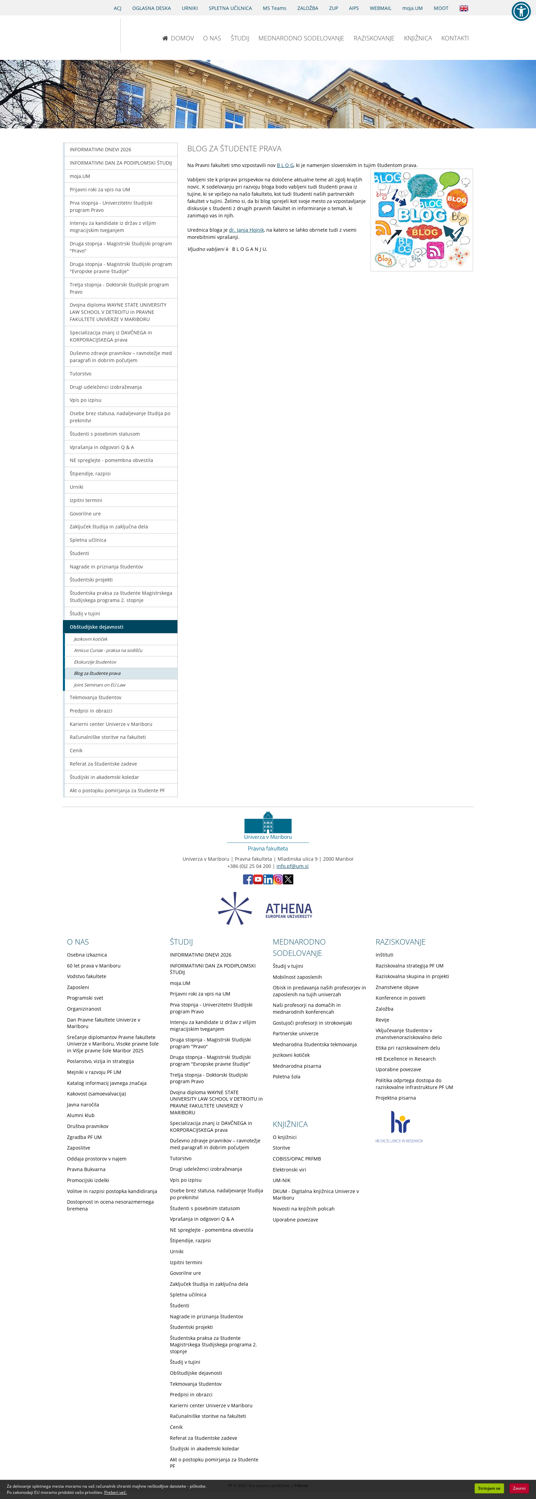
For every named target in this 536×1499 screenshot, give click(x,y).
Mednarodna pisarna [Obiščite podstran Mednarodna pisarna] (297, 1066)
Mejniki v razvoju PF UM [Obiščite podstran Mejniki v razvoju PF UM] (94, 1072)
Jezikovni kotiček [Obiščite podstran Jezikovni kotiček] (90, 639)
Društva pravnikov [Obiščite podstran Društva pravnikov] (87, 1126)
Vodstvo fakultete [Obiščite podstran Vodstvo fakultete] (86, 976)
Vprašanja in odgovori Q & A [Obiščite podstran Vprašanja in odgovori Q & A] (102, 447)
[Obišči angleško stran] (464, 7)
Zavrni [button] (519, 1488)
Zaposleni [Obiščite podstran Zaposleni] (78, 987)
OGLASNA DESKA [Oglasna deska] (151, 8)
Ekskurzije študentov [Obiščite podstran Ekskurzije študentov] (95, 662)
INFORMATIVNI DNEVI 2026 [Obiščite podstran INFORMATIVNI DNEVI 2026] (100, 149)
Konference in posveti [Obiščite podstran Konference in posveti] (401, 998)
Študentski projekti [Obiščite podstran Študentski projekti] (91, 579)
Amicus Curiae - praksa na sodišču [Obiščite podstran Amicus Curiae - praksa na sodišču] (108, 650)
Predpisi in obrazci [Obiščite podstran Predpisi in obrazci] (91, 710)
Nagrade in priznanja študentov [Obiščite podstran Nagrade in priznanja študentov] (106, 566)
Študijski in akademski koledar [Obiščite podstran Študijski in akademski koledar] (104, 777)
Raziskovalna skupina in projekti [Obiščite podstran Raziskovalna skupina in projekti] (412, 976)
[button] (521, 11)
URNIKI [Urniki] (190, 8)
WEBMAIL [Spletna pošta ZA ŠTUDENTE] (380, 8)
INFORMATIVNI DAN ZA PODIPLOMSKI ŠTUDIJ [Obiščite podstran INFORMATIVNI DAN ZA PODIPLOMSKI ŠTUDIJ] (121, 162)
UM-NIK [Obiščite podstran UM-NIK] (282, 1180)
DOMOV (177, 38)
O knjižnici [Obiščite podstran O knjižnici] (285, 1137)
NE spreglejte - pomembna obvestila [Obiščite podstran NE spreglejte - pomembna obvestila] (111, 460)
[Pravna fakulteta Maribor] (143, 35)
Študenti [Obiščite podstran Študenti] (79, 553)
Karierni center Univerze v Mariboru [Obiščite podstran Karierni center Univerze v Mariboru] (111, 724)
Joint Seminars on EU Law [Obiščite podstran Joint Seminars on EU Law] (99, 685)
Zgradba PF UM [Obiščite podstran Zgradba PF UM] (84, 1137)
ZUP (333, 8)
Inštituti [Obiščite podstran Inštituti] (384, 954)
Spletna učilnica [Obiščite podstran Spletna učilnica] (88, 540)
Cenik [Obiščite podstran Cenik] (76, 750)
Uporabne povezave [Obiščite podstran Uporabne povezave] (398, 1069)
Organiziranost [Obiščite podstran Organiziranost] (84, 1008)
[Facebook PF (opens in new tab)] (248, 882)
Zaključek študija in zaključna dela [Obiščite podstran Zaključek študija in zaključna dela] (109, 526)
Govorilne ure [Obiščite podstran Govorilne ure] (85, 513)
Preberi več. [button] (115, 1492)
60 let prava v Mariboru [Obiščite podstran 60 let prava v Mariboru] (94, 965)
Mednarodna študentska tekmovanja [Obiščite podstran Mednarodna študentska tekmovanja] (315, 1044)
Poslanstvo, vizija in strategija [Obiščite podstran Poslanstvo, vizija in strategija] (100, 1061)
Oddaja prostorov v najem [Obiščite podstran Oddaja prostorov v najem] (96, 1158)
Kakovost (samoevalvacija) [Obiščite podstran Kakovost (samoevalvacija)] (96, 1093)
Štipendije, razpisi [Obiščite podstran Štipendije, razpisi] (90, 473)
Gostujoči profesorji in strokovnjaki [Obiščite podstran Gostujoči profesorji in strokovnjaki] (312, 1023)
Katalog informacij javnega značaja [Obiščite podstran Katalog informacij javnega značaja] (107, 1083)
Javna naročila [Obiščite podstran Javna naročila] (83, 1104)
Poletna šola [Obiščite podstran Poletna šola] (286, 1076)
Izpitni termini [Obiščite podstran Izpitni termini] (86, 500)
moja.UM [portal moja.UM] (412, 8)
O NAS (212, 38)
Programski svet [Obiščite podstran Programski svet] (85, 998)
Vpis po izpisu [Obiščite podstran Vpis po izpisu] (86, 400)
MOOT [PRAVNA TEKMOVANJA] (441, 8)
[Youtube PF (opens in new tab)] (258, 882)
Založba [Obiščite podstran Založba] (384, 1008)
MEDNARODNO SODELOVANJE (301, 38)
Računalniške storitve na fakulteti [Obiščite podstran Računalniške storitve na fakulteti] (108, 737)
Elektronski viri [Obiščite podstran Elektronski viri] (289, 1169)
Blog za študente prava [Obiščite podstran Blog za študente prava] (97, 673)
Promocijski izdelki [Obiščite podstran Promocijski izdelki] (88, 1180)
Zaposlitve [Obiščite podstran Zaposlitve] (78, 1147)
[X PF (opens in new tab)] (288, 882)
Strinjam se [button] (489, 1488)
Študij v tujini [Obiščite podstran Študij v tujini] (85, 613)
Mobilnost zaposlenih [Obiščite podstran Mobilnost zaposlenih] (297, 977)
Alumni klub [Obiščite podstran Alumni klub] (81, 1115)
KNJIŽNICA (418, 38)
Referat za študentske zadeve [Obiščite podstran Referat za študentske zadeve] (103, 763)
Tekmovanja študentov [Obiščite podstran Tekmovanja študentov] (95, 697)
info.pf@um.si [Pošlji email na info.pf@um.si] (293, 866)
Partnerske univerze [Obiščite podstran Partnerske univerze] (296, 1033)
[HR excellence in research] (399, 1140)
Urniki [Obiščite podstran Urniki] (76, 487)
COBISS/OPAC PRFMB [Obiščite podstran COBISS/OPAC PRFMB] (297, 1158)
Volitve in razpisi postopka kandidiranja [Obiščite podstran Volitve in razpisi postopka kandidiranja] (112, 1191)
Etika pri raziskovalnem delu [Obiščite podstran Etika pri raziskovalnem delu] (408, 1048)
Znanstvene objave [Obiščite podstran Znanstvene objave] (397, 987)
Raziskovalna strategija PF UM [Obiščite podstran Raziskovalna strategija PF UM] (410, 965)
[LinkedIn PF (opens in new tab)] (268, 882)
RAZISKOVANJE (374, 38)
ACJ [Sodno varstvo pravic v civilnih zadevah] (117, 8)
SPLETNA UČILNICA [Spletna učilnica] (230, 8)
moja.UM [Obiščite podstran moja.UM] (80, 176)
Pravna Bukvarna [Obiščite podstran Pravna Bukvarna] (86, 1169)
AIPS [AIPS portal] (354, 8)
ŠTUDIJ (240, 38)
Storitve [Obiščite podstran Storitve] (281, 1147)
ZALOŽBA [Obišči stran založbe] (307, 8)
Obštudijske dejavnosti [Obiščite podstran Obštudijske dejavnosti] (96, 627)
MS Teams (274, 8)
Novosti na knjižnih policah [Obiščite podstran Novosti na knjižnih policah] (304, 1208)
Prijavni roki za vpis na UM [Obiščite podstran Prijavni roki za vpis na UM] (100, 189)
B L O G (285, 165)
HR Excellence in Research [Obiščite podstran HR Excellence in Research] (406, 1058)
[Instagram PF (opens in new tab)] (278, 882)
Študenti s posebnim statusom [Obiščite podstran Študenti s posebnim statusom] (105, 434)
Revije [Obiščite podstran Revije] (382, 1019)
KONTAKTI (455, 38)
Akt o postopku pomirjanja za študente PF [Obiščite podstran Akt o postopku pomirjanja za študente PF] (117, 790)
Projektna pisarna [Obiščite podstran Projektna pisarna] (396, 1097)
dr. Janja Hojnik (246, 230)
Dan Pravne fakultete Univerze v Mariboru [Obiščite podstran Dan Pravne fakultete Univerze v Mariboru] (103, 1023)
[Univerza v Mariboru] (84, 35)
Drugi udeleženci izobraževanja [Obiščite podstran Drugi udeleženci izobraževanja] (106, 387)
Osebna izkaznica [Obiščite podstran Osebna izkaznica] (87, 954)
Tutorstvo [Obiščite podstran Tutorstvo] (80, 373)
